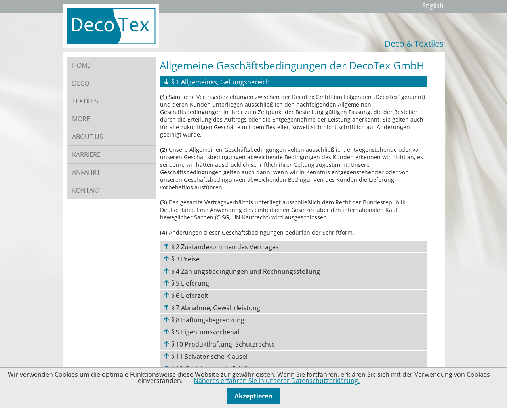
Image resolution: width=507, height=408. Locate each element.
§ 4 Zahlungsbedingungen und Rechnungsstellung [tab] (245, 271)
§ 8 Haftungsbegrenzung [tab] (207, 320)
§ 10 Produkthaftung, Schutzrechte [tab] (222, 344)
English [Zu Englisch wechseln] (433, 5)
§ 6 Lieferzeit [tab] (189, 295)
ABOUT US (87, 136)
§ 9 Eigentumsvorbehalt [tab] (206, 332)
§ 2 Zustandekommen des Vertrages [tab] (224, 246)
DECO (80, 83)
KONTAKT (86, 190)
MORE (81, 118)
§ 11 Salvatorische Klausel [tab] (209, 356)
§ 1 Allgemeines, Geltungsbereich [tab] (220, 82)
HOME (81, 65)
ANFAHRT (86, 172)
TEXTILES (85, 101)
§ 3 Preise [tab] (185, 259)
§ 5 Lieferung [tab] (189, 283)
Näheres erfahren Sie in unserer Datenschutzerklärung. (277, 380)
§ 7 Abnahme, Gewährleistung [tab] (215, 307)
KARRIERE (86, 154)
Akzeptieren (253, 396)
